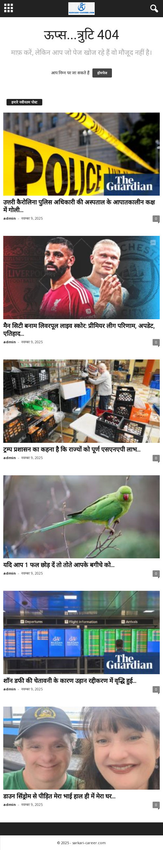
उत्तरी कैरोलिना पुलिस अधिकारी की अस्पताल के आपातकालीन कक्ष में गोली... (79, 206)
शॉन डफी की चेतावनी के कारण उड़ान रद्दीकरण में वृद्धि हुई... (69, 680)
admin (9, 218)
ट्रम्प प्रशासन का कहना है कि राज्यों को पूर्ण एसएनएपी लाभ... (72, 449)
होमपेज (102, 73)
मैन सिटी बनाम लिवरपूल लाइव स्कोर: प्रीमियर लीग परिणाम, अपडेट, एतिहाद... (79, 330)
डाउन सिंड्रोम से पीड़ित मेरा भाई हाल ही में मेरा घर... (59, 796)
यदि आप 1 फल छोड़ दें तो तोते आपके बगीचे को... (59, 565)
